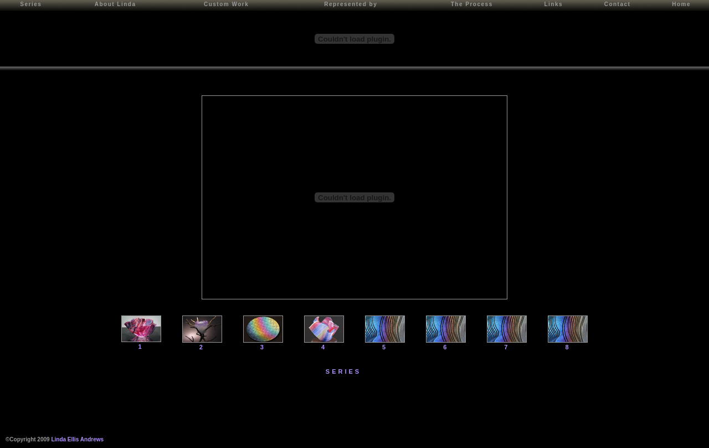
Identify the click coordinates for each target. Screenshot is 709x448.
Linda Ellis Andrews (77, 439)
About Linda (115, 4)
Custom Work (226, 4)
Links (553, 4)
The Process (472, 4)
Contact (617, 4)
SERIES (343, 371)
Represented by (350, 4)
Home (681, 4)
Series (31, 4)
